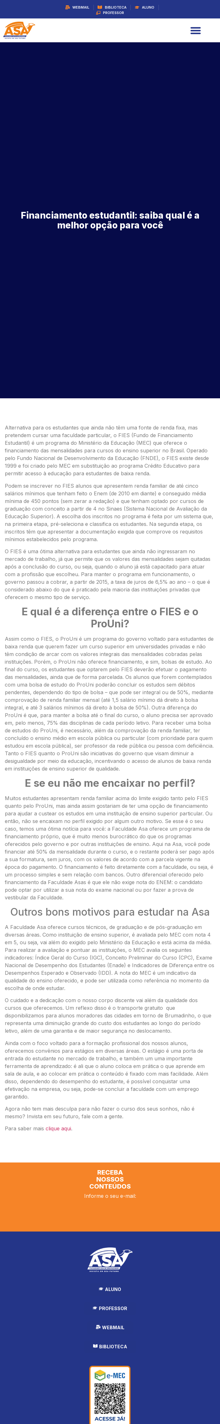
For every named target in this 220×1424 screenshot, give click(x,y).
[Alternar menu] (195, 30)
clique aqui (58, 1128)
